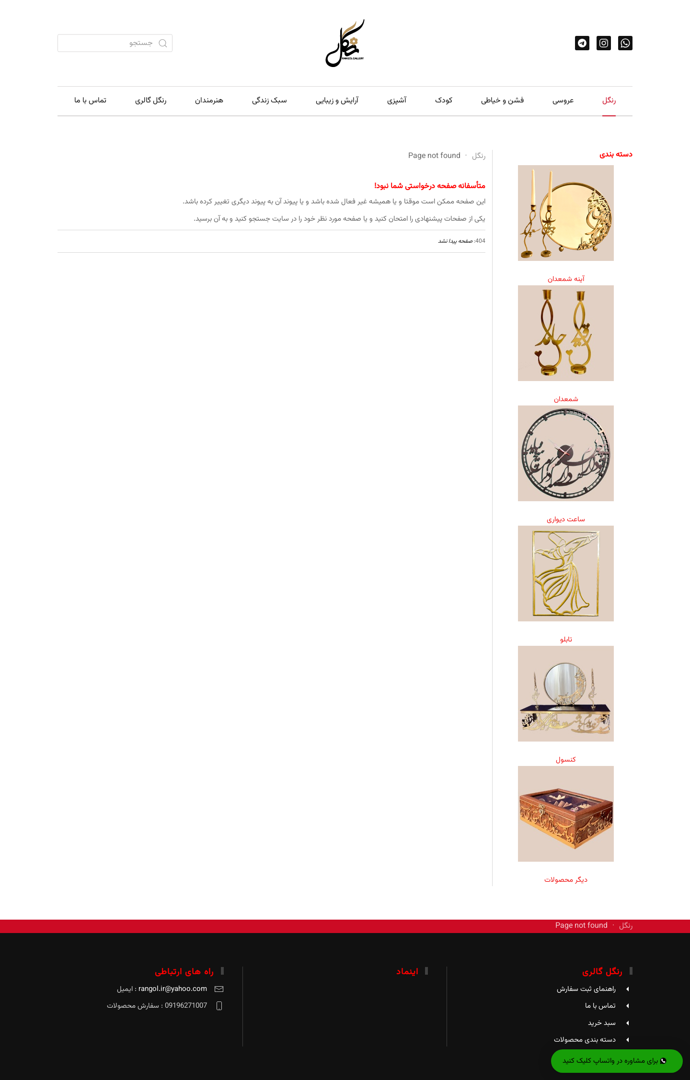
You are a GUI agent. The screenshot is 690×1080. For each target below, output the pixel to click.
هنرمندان (209, 101)
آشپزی (396, 101)
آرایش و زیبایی (337, 101)
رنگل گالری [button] (150, 101)
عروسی (563, 101)
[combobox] (115, 43)
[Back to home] (345, 43)
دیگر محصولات (565, 880)
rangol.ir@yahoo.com (172, 989)
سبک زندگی (269, 101)
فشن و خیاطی (502, 101)
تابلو (566, 639)
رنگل (609, 101)
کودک (443, 101)
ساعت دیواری (566, 519)
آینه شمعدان (566, 279)
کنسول (566, 759)
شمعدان (566, 399)
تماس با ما (90, 101)
